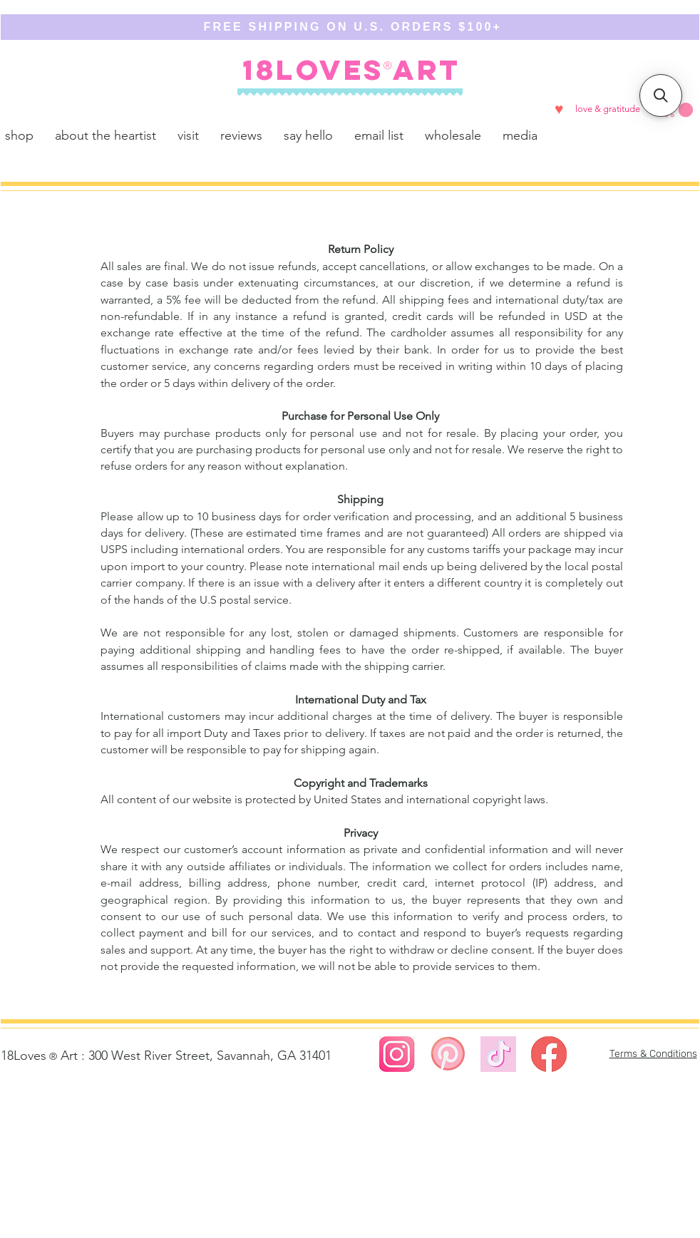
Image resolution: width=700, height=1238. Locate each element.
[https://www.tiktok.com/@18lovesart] (498, 1054)
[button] (678, 110)
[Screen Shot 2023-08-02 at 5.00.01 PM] (447, 1054)
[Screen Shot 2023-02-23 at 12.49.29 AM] (549, 1054)
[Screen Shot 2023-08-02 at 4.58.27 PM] (397, 1054)
